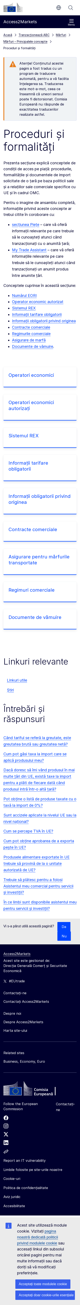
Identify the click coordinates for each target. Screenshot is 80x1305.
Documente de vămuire (32, 346)
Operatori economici (31, 375)
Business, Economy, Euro (24, 1061)
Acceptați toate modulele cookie (43, 1284)
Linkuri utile (17, 680)
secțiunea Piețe (25, 224)
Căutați (70, 7)
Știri (10, 690)
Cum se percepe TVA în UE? (28, 831)
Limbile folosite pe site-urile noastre (32, 1170)
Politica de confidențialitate (25, 1188)
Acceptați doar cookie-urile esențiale (46, 1295)
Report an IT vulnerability (24, 1160)
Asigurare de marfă (29, 340)
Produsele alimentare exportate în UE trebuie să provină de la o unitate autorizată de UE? (36, 863)
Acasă (7, 35)
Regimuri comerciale (32, 590)
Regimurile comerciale (31, 333)
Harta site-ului (15, 1030)
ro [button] (58, 7)
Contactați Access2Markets (26, 1001)
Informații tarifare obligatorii (37, 314)
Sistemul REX (24, 308)
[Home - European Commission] (34, 1089)
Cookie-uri (11, 1178)
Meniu (71, 22)
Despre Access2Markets (23, 1022)
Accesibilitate (14, 1206)
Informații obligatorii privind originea (44, 321)
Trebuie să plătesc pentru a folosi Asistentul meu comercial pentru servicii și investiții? (38, 886)
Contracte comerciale (31, 327)
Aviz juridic (11, 1197)
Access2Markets (17, 954)
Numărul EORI (24, 295)
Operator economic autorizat (37, 301)
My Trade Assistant (29, 250)
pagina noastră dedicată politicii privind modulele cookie (37, 1237)
